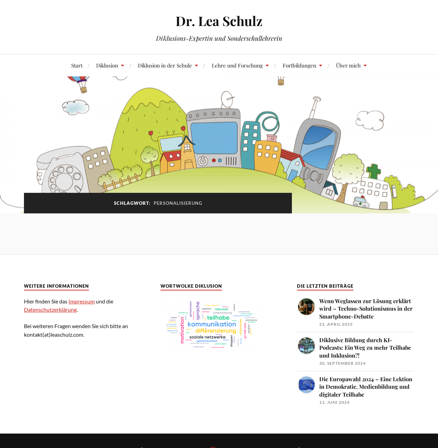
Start (76, 65)
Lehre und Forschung (237, 65)
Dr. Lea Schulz (219, 20)
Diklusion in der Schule (165, 65)
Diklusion (107, 65)
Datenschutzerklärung (50, 309)
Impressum (81, 301)
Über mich (348, 65)
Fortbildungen (299, 65)
